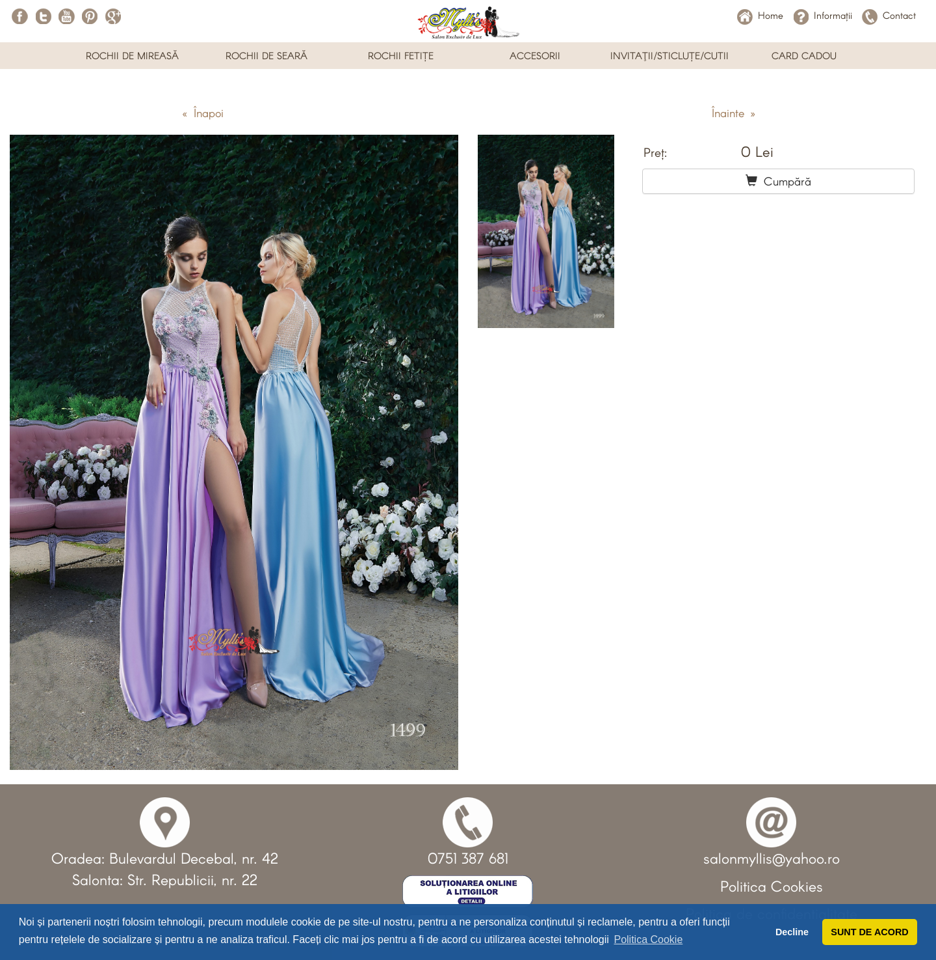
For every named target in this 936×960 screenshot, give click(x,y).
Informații (822, 15)
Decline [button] (792, 932)
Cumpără (778, 181)
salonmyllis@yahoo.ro (771, 858)
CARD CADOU (804, 55)
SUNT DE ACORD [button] (869, 932)
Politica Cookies (771, 886)
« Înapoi (203, 112)
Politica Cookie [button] (648, 939)
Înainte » (733, 112)
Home (760, 15)
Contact (889, 15)
